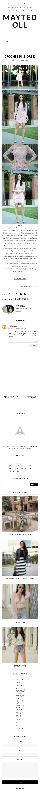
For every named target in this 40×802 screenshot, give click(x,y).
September (19, 693)
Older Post (31, 397)
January (19, 707)
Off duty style (20, 666)
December (19, 688)
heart (27, 7)
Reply (35, 341)
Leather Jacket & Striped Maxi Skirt (20, 578)
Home (21, 396)
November (19, 690)
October (19, 692)
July (18, 697)
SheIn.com (7, 246)
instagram (9, 4)
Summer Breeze (20, 622)
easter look (16, 299)
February (19, 705)
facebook (16, 4)
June (18, 698)
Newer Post (9, 397)
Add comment (33, 345)
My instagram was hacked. (20, 535)
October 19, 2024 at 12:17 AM (17, 328)
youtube (20, 4)
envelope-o (30, 4)
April (7, 299)
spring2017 (27, 299)
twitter (13, 7)
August (18, 695)
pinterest (23, 4)
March (19, 704)
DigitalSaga (12, 326)
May (18, 700)
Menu (7, 41)
